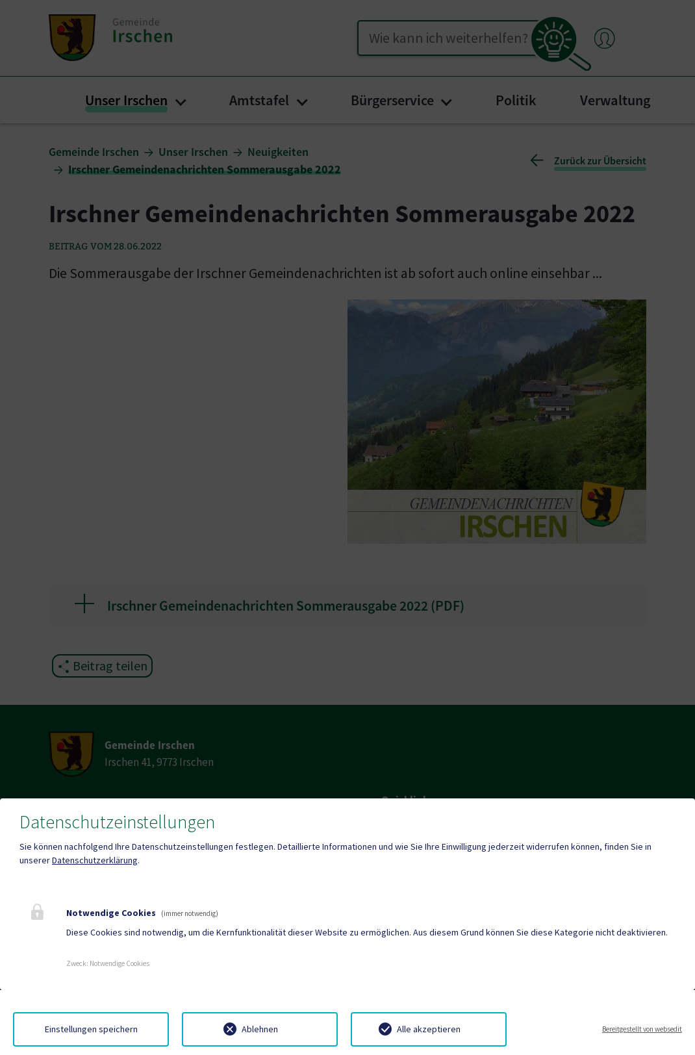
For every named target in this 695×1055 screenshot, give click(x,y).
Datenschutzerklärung (95, 860)
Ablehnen (260, 1029)
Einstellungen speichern (91, 1029)
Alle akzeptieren (429, 1029)
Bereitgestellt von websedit (642, 1029)
